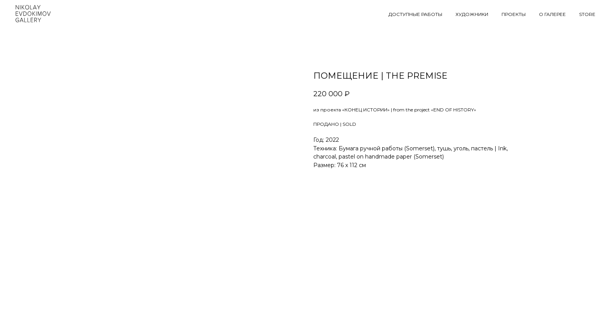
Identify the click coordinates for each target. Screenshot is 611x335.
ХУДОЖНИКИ (472, 14)
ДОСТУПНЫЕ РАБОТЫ (415, 14)
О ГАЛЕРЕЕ (552, 14)
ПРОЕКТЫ (514, 14)
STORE (587, 14)
